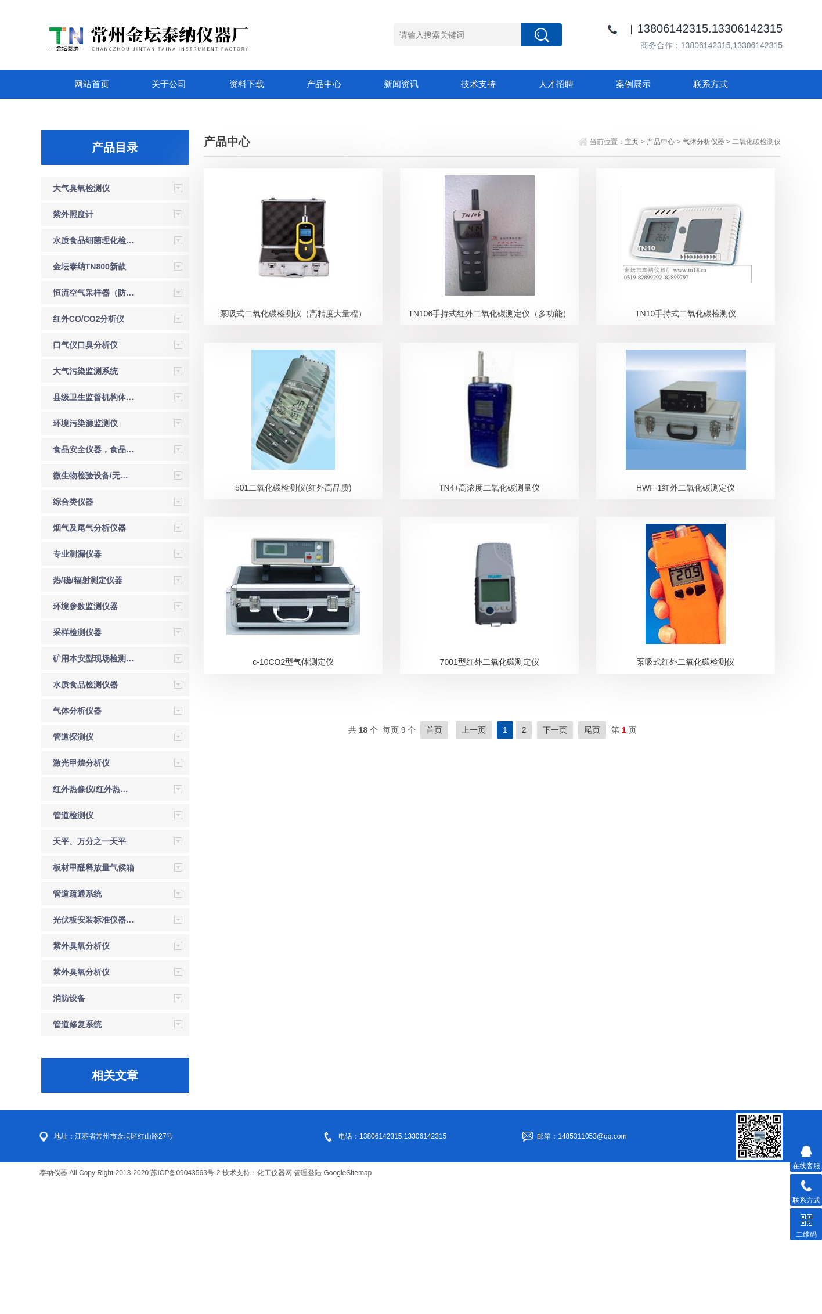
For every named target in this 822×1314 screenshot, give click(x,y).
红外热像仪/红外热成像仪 (94, 919)
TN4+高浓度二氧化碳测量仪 (489, 617)
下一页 (555, 860)
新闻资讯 (393, 84)
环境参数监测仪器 (85, 736)
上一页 (474, 860)
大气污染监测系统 (85, 501)
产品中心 (318, 84)
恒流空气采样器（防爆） (94, 422)
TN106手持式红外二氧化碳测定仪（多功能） (489, 443)
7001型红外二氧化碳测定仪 (489, 792)
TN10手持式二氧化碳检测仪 (685, 443)
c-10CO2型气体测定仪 (293, 792)
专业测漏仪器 (77, 684)
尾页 (592, 860)
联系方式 (695, 84)
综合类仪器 (73, 631)
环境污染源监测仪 (85, 553)
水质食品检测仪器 (85, 814)
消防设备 (69, 1128)
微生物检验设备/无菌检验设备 (94, 605)
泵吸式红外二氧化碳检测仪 (685, 792)
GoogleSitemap (348, 1303)
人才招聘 (544, 84)
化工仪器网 (274, 1303)
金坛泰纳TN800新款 (89, 396)
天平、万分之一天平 (89, 971)
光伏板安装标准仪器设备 (94, 1049)
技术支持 (469, 84)
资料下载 (242, 84)
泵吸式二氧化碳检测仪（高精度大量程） (293, 443)
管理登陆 (308, 1303)
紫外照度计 (73, 344)
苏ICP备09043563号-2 (185, 1303)
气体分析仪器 (77, 840)
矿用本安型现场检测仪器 (94, 788)
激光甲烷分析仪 (81, 893)
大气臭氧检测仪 (81, 318)
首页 (434, 860)
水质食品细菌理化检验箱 (94, 370)
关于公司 (167, 84)
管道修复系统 (77, 1154)
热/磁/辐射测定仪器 (87, 710)
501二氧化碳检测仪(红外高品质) (293, 617)
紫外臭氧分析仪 (81, 1076)
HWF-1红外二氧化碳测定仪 (685, 617)
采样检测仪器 (77, 762)
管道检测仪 (73, 945)
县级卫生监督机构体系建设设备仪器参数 (94, 527)
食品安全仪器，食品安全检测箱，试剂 (94, 579)
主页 (632, 272)
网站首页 (91, 84)
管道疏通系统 (77, 1023)
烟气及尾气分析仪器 (89, 658)
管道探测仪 (73, 867)
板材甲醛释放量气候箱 (93, 997)
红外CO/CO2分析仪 (89, 448)
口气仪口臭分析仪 (85, 475)
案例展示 (620, 84)
